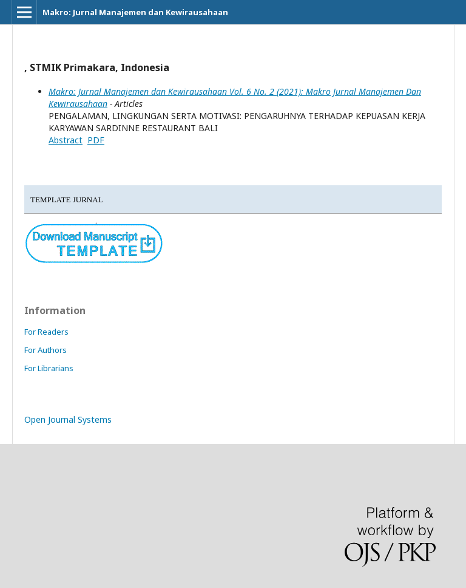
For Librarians (48, 368)
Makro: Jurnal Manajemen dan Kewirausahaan (135, 12)
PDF (95, 140)
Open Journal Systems (68, 419)
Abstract (66, 140)
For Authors (45, 349)
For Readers (46, 331)
